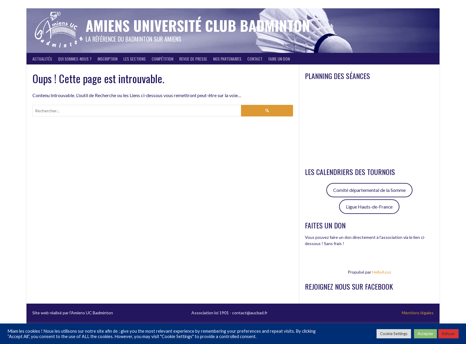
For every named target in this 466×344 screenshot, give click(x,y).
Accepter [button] (425, 333)
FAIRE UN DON (279, 59)
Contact (254, 59)
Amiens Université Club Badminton (198, 25)
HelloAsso (381, 271)
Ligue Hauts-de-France (369, 206)
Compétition (162, 59)
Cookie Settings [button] (393, 333)
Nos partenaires (227, 59)
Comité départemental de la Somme (369, 190)
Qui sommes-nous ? (75, 59)
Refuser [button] (448, 333)
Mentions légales (418, 312)
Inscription (107, 59)
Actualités (42, 59)
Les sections (134, 59)
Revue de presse (193, 59)
